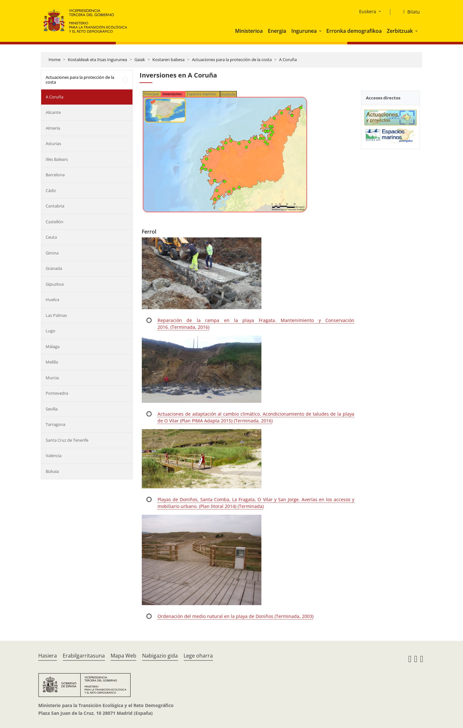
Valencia (53, 455)
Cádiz (51, 190)
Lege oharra (198, 655)
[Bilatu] (409, 12)
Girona (52, 253)
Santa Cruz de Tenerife (67, 440)
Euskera (367, 11)
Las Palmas (56, 315)
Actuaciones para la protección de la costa (232, 59)
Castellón (54, 222)
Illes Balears (57, 159)
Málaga (52, 346)
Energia (277, 30)
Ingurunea (304, 30)
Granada (54, 268)
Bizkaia (52, 471)
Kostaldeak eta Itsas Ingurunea (97, 59)
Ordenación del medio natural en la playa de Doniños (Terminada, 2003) (235, 616)
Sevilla (52, 409)
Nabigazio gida (160, 655)
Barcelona (55, 175)
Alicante (53, 112)
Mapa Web (123, 655)
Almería (53, 128)
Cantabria (55, 206)
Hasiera (47, 655)
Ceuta (51, 237)
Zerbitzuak (400, 30)
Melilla (52, 362)
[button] (321, 31)
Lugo (50, 331)
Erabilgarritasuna (84, 655)
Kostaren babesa (168, 59)
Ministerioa (249, 30)
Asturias (53, 143)
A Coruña (288, 59)
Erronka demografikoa (354, 30)
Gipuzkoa (55, 284)
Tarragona (55, 424)
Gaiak (139, 59)
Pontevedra (57, 393)
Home (54, 59)
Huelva (52, 299)
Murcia (52, 378)
